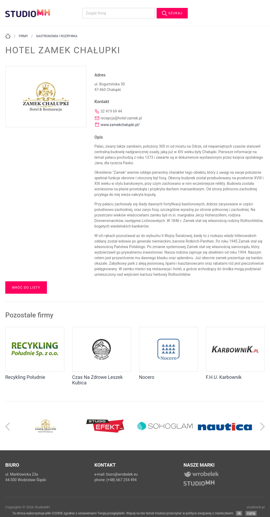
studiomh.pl (256, 507)
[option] (45, 426)
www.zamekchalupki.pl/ (120, 125)
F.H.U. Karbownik (224, 377)
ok (239, 513)
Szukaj (172, 13)
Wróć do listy (26, 287)
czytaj (251, 513)
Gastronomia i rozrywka (57, 36)
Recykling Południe (25, 377)
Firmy (23, 36)
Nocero (146, 377)
